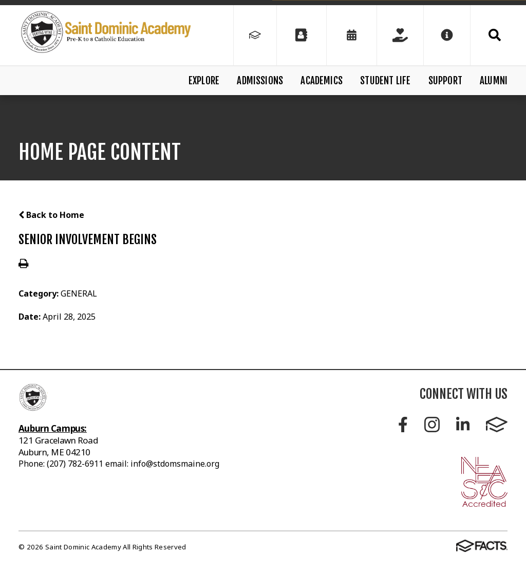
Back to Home (51, 214)
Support (445, 81)
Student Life (385, 81)
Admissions (260, 81)
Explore (204, 81)
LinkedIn (462, 424)
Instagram (432, 424)
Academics (321, 81)
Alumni (494, 81)
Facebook (403, 424)
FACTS (497, 424)
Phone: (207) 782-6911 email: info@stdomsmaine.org (118, 463)
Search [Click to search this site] (494, 35)
